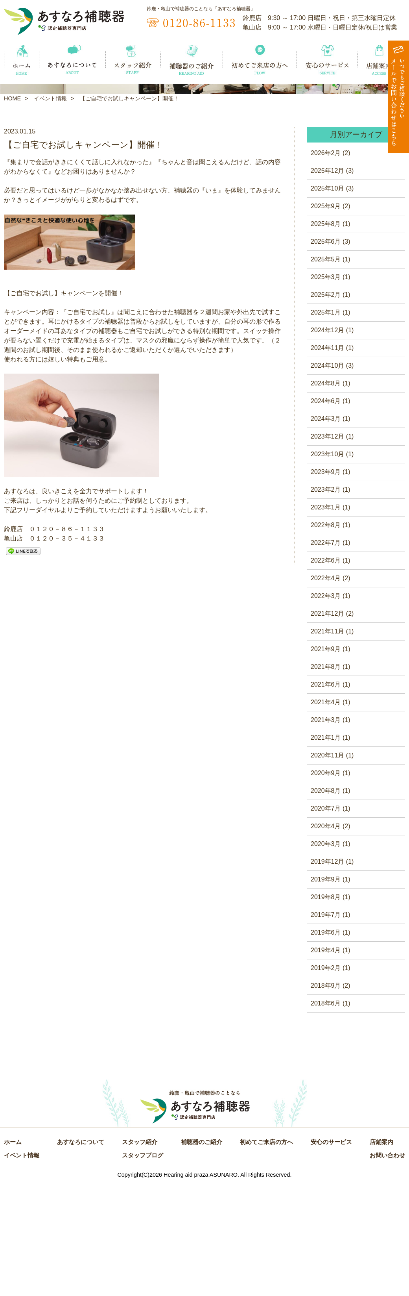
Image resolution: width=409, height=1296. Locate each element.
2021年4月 (326, 814)
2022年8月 (326, 637)
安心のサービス (331, 1255)
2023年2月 (326, 602)
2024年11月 (327, 460)
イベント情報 (50, 211)
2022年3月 (326, 708)
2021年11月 (327, 744)
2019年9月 (326, 992)
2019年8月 (326, 1009)
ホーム (13, 1255)
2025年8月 (326, 336)
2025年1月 (326, 425)
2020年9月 (326, 885)
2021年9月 (326, 761)
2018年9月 (326, 1098)
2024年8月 (326, 495)
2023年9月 (326, 584)
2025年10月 (327, 301)
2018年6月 (326, 1116)
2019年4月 (326, 1062)
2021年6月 (326, 797)
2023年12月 (327, 549)
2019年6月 (326, 1045)
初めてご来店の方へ (266, 1255)
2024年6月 (326, 513)
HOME (12, 211)
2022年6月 (326, 673)
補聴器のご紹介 (201, 1255)
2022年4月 (326, 690)
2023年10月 (327, 566)
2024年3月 (326, 531)
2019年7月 (326, 1027)
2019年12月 (327, 974)
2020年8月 (326, 903)
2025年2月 (326, 407)
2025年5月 (326, 371)
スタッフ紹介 (139, 1255)
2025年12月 (327, 283)
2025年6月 (326, 354)
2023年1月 (326, 620)
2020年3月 (326, 956)
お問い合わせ (387, 1268)
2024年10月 (327, 478)
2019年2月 (326, 1080)
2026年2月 (326, 265)
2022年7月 (326, 655)
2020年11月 (327, 868)
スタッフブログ (142, 1268)
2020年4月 (326, 938)
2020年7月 (326, 921)
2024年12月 (327, 442)
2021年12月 (327, 726)
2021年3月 (326, 832)
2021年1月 (326, 850)
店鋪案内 (381, 1255)
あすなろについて (80, 1255)
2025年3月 (326, 389)
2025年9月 (326, 318)
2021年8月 (326, 779)
